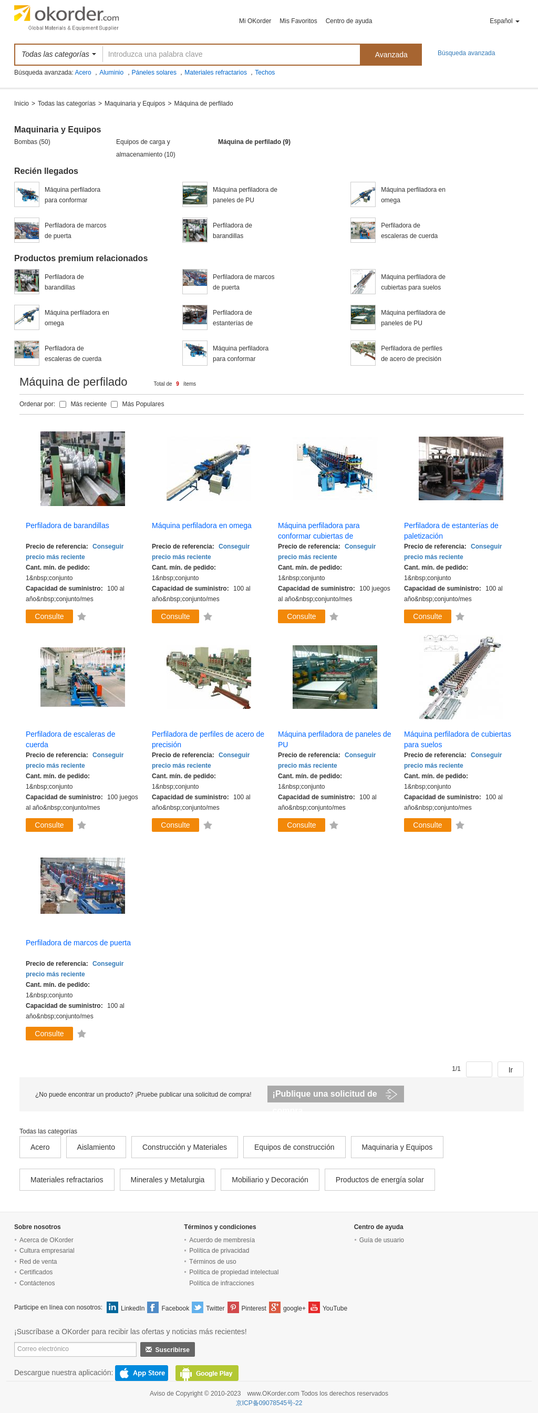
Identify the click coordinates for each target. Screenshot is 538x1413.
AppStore (141, 1373)
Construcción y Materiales (184, 1147)
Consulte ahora (49, 617)
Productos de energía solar (380, 1179)
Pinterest (254, 1308)
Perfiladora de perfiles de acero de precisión (411, 354)
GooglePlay (207, 1373)
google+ (294, 1308)
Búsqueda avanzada (466, 53)
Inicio (21, 103)
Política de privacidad (219, 1250)
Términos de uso (212, 1261)
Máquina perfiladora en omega (413, 195)
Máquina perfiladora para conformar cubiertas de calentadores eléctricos (77, 195)
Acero (83, 72)
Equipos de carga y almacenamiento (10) (145, 148)
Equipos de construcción (294, 1147)
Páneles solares (154, 72)
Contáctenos (37, 1283)
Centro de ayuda (349, 21)
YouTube (335, 1308)
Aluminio (111, 72)
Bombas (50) (32, 142)
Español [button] (505, 21)
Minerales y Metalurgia (168, 1179)
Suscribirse (168, 1350)
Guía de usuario (381, 1240)
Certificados (36, 1272)
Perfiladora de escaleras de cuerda (409, 231)
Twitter (215, 1308)
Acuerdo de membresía (222, 1240)
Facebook (175, 1308)
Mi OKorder (255, 21)
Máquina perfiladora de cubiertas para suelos (413, 282)
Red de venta (38, 1261)
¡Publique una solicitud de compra (325, 1095)
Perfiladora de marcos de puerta (75, 231)
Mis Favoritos (298, 21)
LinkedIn (132, 1308)
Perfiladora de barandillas (232, 231)
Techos (265, 72)
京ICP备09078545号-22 (269, 1403)
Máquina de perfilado (203, 103)
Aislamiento (96, 1147)
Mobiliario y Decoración (270, 1179)
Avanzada (391, 54)
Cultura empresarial (47, 1250)
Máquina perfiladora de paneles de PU (245, 195)
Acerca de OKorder (46, 1240)
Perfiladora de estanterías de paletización (233, 318)
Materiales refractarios (215, 72)
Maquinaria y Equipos (135, 103)
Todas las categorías (67, 103)
